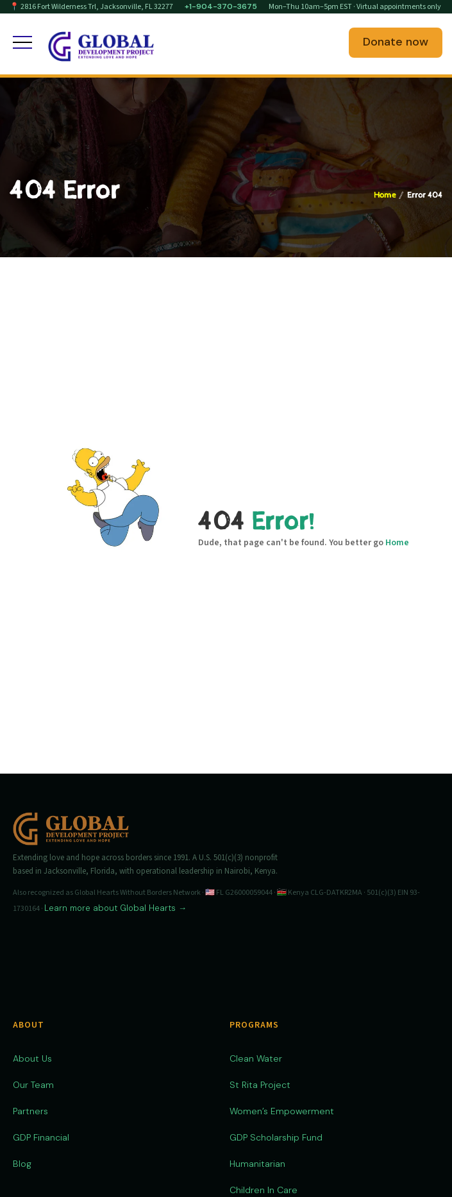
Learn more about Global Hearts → (115, 908)
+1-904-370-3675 (221, 6)
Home (385, 195)
